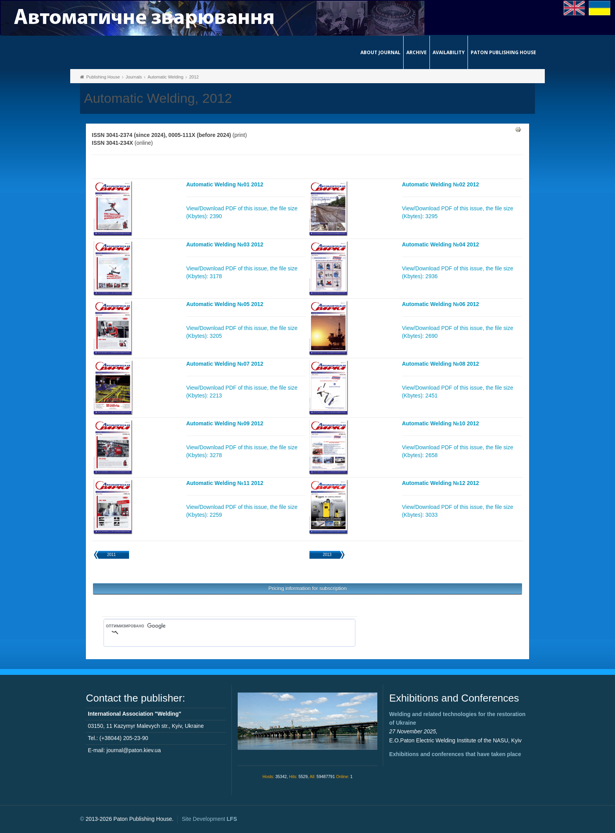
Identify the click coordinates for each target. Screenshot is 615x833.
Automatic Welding (165, 77)
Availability (449, 52)
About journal (380, 52)
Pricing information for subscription (307, 588)
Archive (416, 52)
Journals (134, 77)
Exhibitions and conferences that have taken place (455, 754)
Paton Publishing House (503, 52)
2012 (193, 77)
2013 (327, 554)
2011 (111, 554)
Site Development (209, 819)
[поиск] (218, 626)
